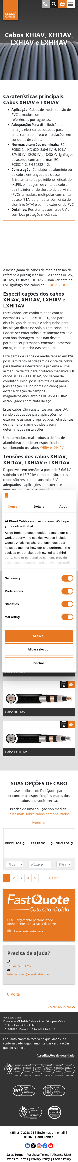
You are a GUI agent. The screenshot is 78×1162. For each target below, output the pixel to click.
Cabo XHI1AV (15, 712)
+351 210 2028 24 (22, 1133)
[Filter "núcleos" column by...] (63, 864)
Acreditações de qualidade (55, 1055)
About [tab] (63, 506)
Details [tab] (39, 506)
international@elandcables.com (29, 974)
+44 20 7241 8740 (19, 966)
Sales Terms (14, 1155)
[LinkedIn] (27, 1145)
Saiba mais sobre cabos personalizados (39, 814)
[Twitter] (33, 1145)
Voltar (13, 994)
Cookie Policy (62, 1159)
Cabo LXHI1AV (16, 752)
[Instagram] (39, 1145)
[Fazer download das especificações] (64, 684)
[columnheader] (15, 843)
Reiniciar (39, 822)
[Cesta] (71, 684)
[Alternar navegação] (71, 4)
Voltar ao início (61, 1007)
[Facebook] (44, 1145)
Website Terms (17, 1159)
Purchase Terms (38, 1155)
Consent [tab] (14, 506)
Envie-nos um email (51, 1133)
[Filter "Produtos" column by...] (14, 864)
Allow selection (39, 649)
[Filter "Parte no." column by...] (39, 864)
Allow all (39, 635)
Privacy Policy (40, 1159)
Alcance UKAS (62, 1155)
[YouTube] (50, 1145)
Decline (39, 663)
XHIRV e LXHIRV (52, 447)
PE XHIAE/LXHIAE (58, 285)
